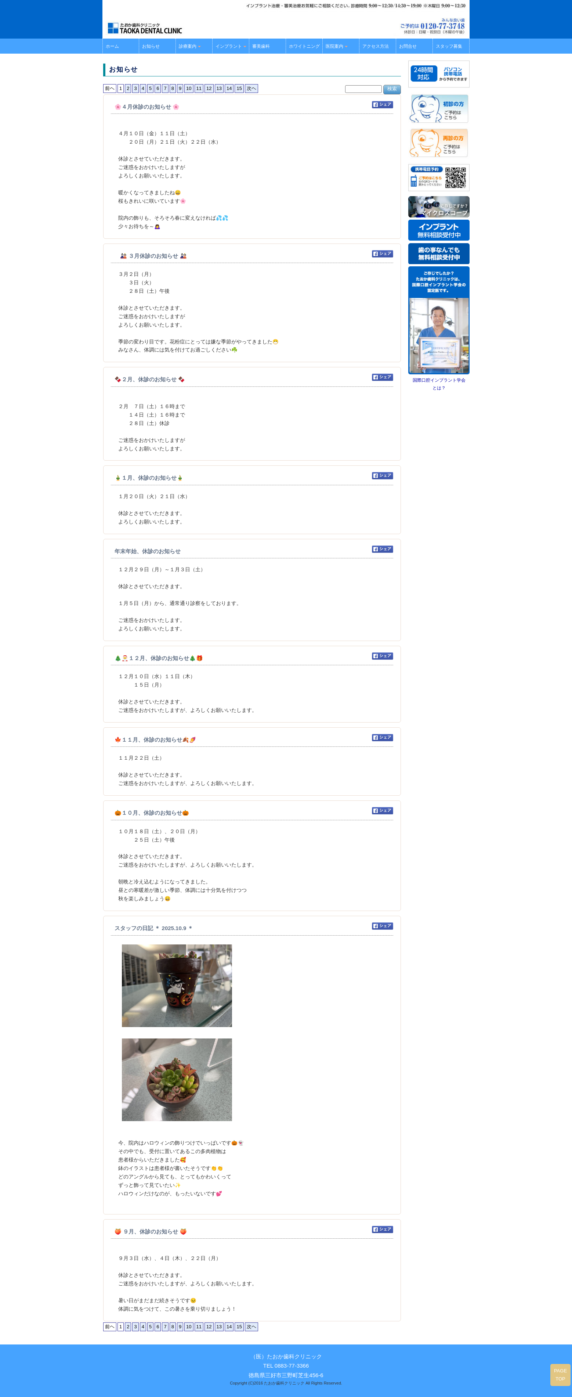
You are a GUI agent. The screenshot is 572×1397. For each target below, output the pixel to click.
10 (188, 88)
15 (239, 88)
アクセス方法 (375, 46)
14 (229, 88)
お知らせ (151, 46)
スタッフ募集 (449, 46)
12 (208, 88)
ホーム (112, 46)
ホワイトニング (304, 46)
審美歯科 (261, 46)
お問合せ (408, 46)
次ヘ (251, 88)
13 (219, 88)
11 (199, 88)
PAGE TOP (560, 1375)
